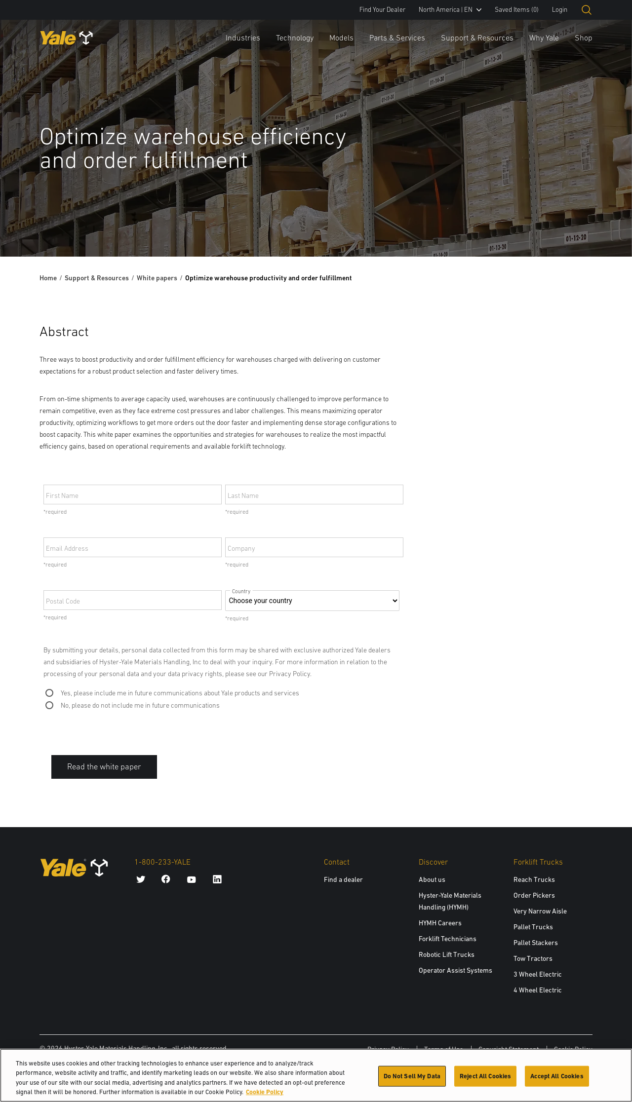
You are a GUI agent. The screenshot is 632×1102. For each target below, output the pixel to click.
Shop (583, 37)
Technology (295, 37)
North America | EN (450, 9)
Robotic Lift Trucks (446, 954)
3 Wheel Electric (538, 974)
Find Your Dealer (382, 9)
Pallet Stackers (536, 943)
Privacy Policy (388, 1049)
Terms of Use (443, 1049)
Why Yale (544, 37)
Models (341, 37)
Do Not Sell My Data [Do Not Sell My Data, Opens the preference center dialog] (412, 1079)
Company (241, 548)
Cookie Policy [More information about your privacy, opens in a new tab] (264, 1096)
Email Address (67, 548)
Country (241, 591)
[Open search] (586, 10)
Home (48, 278)
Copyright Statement (508, 1049)
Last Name (243, 495)
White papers (157, 278)
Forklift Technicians (447, 939)
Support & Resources (477, 37)
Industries (243, 37)
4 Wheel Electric (538, 990)
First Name (62, 495)
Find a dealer (343, 879)
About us (432, 879)
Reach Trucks (534, 879)
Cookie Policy (573, 1049)
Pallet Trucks (533, 927)
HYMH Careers (440, 923)
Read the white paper (104, 766)
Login (559, 9)
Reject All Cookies (485, 1079)
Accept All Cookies (556, 1079)
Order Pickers (534, 895)
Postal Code (63, 601)
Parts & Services (397, 37)
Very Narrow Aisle (540, 911)
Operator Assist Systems (455, 970)
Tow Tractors (533, 958)
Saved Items (517, 9)
